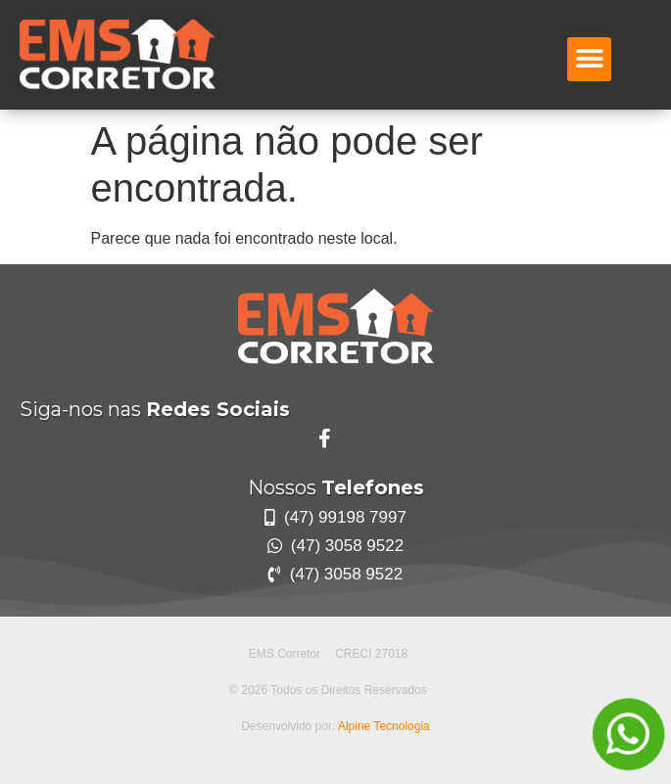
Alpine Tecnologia (384, 726)
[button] (589, 59)
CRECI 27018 (371, 654)
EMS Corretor (284, 654)
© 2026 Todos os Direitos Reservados (327, 690)
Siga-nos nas (155, 409)
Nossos (336, 487)
